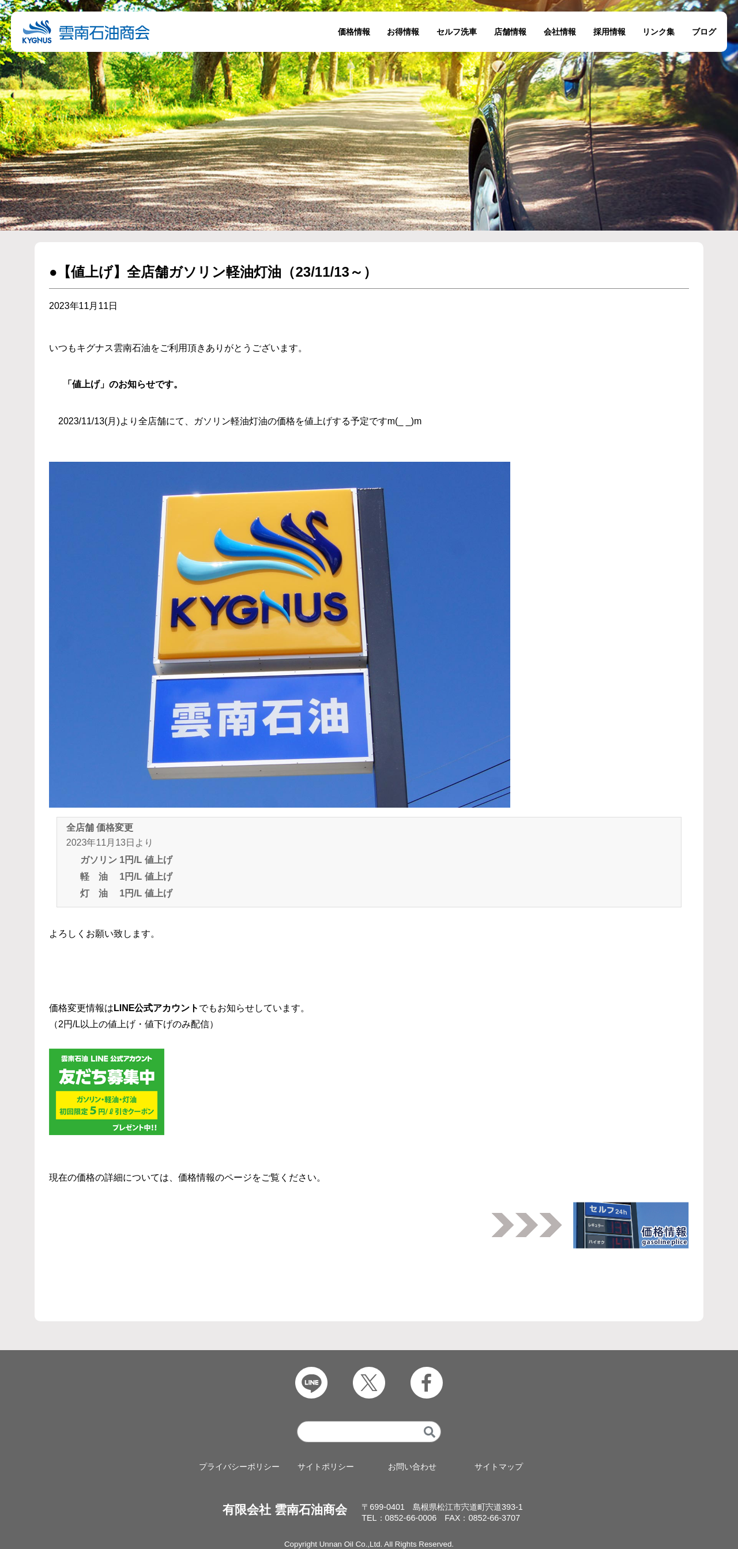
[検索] (429, 1432)
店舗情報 (510, 31)
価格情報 (354, 31)
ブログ (704, 31)
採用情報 (609, 31)
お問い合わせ (412, 1467)
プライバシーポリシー (239, 1467)
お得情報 (403, 31)
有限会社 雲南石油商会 (285, 1509)
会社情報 (560, 31)
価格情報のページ (215, 1177)
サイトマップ (499, 1467)
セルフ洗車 (456, 31)
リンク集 (658, 31)
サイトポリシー (326, 1467)
